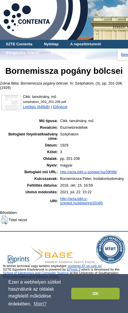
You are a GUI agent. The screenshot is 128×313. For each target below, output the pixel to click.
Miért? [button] (40, 303)
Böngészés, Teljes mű (92, 61)
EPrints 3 (74, 269)
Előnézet (60, 107)
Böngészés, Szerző (22, 53)
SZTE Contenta (19, 44)
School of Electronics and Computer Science (36, 273)
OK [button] (95, 293)
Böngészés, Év (64, 53)
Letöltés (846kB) (36, 107)
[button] (4, 220)
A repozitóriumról (85, 44)
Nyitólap (51, 44)
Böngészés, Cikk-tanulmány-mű (34, 61)
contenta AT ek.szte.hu (85, 266)
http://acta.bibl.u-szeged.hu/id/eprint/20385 (81, 200)
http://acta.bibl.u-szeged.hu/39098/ (88, 172)
